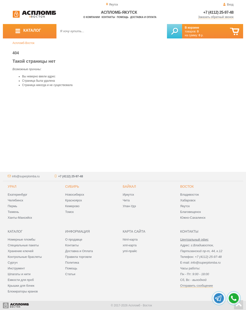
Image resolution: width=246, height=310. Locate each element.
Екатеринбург (17, 194)
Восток (187, 186)
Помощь (122, 17)
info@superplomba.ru (26, 176)
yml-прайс (130, 251)
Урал (12, 186)
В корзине (192, 27)
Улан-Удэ (129, 206)
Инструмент (16, 268)
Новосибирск (74, 194)
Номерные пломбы (21, 239)
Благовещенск (190, 212)
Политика (72, 262)
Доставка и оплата (143, 17)
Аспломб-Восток (23, 43)
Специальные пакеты (23, 245)
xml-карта (130, 245)
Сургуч (13, 262)
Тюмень (13, 212)
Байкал (129, 186)
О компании (91, 17)
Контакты (108, 17)
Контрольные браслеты (25, 257)
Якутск (185, 206)
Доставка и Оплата (79, 251)
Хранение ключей (20, 251)
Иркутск (128, 194)
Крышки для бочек (21, 285)
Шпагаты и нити (19, 274)
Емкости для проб (21, 280)
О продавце (73, 239)
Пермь (12, 206)
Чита (126, 200)
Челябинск (15, 200)
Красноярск (73, 200)
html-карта (130, 239)
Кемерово (72, 206)
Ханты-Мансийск (20, 217)
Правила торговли (78, 257)
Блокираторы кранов (23, 291)
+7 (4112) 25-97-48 (218, 12)
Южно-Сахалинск (192, 217)
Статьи (70, 274)
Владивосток (189, 194)
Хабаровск (188, 200)
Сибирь (72, 186)
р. (201, 35)
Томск (69, 212)
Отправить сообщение (196, 285)
